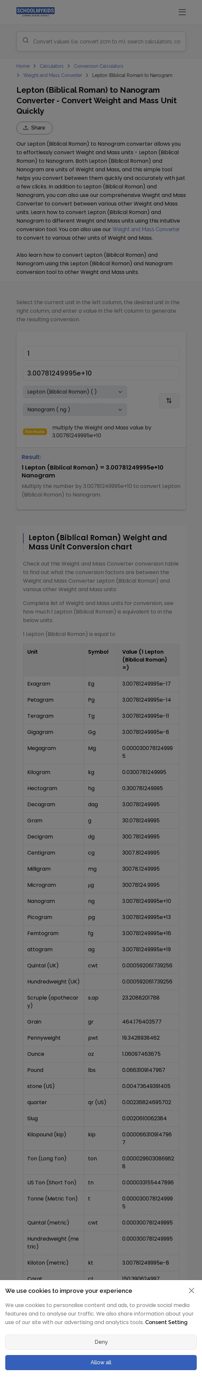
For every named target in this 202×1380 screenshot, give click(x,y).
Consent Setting (166, 1322)
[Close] (191, 1290)
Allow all (101, 1362)
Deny (101, 1342)
